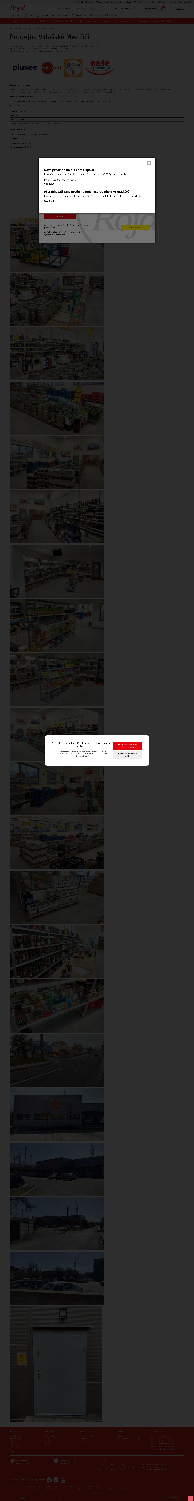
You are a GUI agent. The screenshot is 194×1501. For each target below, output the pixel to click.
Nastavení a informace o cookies (127, 755)
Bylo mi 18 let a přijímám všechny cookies (127, 746)
